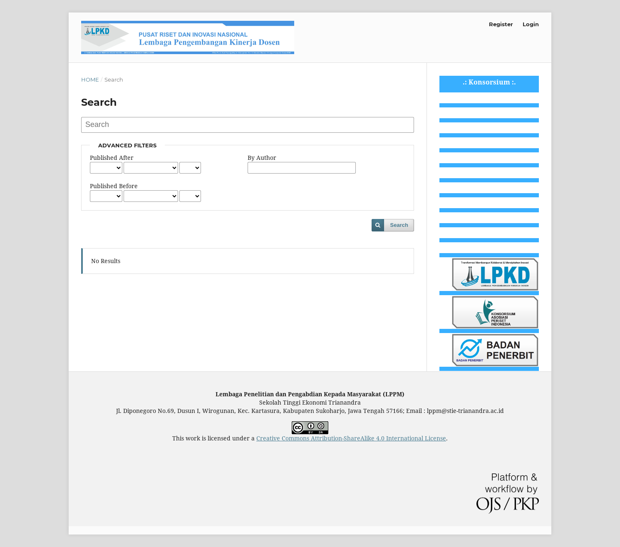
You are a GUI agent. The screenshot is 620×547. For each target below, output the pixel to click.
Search (399, 225)
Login (531, 24)
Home (90, 79)
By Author (262, 158)
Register (501, 24)
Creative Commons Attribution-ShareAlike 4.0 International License (351, 438)
